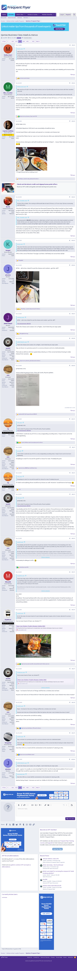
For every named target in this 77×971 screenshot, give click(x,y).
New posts (3, 18)
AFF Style (4, 957)
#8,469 (73, 365)
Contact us (36, 957)
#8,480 (73, 759)
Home (4, 14)
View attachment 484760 (24, 431)
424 (20, 41)
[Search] (74, 14)
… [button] (30, 41)
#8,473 (73, 494)
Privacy (53, 957)
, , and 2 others (30, 361)
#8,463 (73, 121)
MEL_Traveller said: (22, 201)
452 (33, 41)
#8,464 (73, 197)
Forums (11, 14)
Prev (4, 41)
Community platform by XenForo (38, 961)
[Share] (70, 45)
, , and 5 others (31, 728)
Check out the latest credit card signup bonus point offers (37, 184)
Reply (73, 75)
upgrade (50, 843)
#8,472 (73, 473)
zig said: (19, 451)
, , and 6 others (28, 179)
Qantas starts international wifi (52, 886)
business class (27, 38)
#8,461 (73, 45)
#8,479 (73, 733)
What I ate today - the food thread (53, 865)
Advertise (70, 957)
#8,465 (73, 240)
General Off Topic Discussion (50, 868)
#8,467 (73, 314)
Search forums (12, 18)
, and (28, 116)
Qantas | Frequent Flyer (49, 889)
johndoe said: (20, 317)
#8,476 (73, 610)
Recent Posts (44, 856)
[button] (25, 14)
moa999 (4, 38)
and (25, 78)
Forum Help (59, 957)
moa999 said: (20, 576)
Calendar (19, 18)
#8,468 (73, 338)
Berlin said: (20, 49)
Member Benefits (47, 14)
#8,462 (73, 83)
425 (24, 41)
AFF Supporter (8, 135)
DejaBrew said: (21, 672)
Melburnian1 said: (21, 87)
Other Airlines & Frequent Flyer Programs (54, 862)
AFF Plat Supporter (8, 433)
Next (37, 41)
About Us (29, 957)
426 (27, 41)
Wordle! (45, 879)
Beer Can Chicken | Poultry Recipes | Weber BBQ (31, 626)
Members (26, 18)
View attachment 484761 (23, 506)
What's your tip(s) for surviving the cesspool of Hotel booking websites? (58, 872)
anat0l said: (20, 542)
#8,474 (73, 538)
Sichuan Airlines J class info (51, 859)
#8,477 (73, 669)
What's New (19, 14)
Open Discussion (47, 877)
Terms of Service (45, 957)
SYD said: (19, 423)
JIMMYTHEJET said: (22, 342)
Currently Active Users (9, 894)
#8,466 (73, 265)
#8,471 (73, 447)
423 (16, 41)
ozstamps (4, 897)
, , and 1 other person (35, 664)
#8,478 (73, 702)
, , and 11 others (30, 309)
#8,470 (73, 419)
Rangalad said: (21, 774)
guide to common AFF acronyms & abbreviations (16, 866)
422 (13, 41)
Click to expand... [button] (45, 557)
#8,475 (73, 572)
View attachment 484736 (24, 324)
